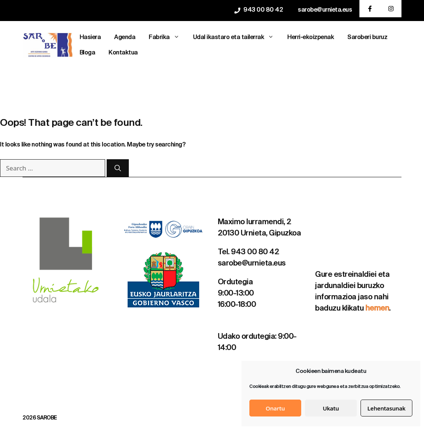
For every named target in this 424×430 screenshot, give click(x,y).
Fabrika (167, 37)
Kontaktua (123, 53)
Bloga (87, 53)
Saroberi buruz (367, 38)
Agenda (124, 38)
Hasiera (90, 38)
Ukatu (331, 408)
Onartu (275, 408)
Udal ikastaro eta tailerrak (237, 37)
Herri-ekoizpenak (310, 38)
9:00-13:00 (236, 293)
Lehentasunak (386, 408)
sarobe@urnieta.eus (325, 10)
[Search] (118, 168)
